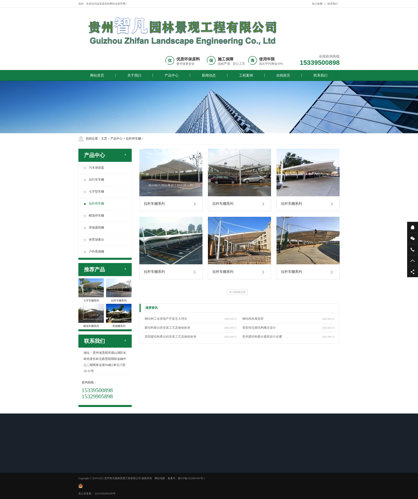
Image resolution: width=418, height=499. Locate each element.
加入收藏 (317, 3)
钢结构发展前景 (253, 318)
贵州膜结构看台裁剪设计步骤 (262, 336)
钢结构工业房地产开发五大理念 (166, 318)
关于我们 (134, 75)
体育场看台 (94, 239)
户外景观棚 (94, 251)
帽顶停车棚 (94, 215)
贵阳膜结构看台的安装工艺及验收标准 (170, 336)
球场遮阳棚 (94, 227)
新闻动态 (209, 75)
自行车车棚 (94, 179)
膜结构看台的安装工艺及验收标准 (167, 327)
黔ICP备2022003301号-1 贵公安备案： (141, 486)
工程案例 (246, 75)
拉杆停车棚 (133, 138)
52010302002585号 (105, 493)
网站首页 (97, 75)
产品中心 (172, 75)
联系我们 (332, 3)
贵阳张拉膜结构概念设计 (259, 327)
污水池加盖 (94, 167)
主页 (104, 138)
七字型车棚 (94, 191)
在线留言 (283, 75)
